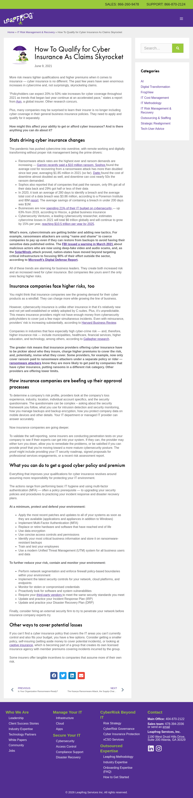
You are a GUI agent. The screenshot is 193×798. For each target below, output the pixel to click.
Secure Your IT (66, 735)
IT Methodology (151, 103)
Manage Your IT (67, 712)
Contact (155, 712)
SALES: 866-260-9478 (122, 4)
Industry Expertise (21, 729)
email (166, 726)
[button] (53, 675)
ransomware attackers (25, 363)
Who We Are (17, 712)
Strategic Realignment (155, 123)
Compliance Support (69, 752)
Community (16, 745)
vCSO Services (113, 739)
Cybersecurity (65, 741)
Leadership (16, 718)
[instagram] (151, 748)
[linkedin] (158, 748)
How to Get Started (116, 777)
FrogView (147, 92)
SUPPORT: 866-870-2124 (165, 4)
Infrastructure (65, 718)
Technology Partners (22, 734)
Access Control (66, 746)
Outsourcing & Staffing (156, 118)
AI (142, 81)
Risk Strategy (112, 723)
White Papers (18, 740)
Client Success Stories (24, 723)
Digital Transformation (155, 86)
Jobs (12, 750)
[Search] (177, 48)
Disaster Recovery (68, 757)
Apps (59, 729)
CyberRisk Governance (118, 728)
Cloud (60, 723)
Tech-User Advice (152, 128)
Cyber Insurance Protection (121, 734)
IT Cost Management (155, 97)
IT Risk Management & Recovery (36, 32)
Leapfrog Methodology (118, 756)
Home (11, 32)
